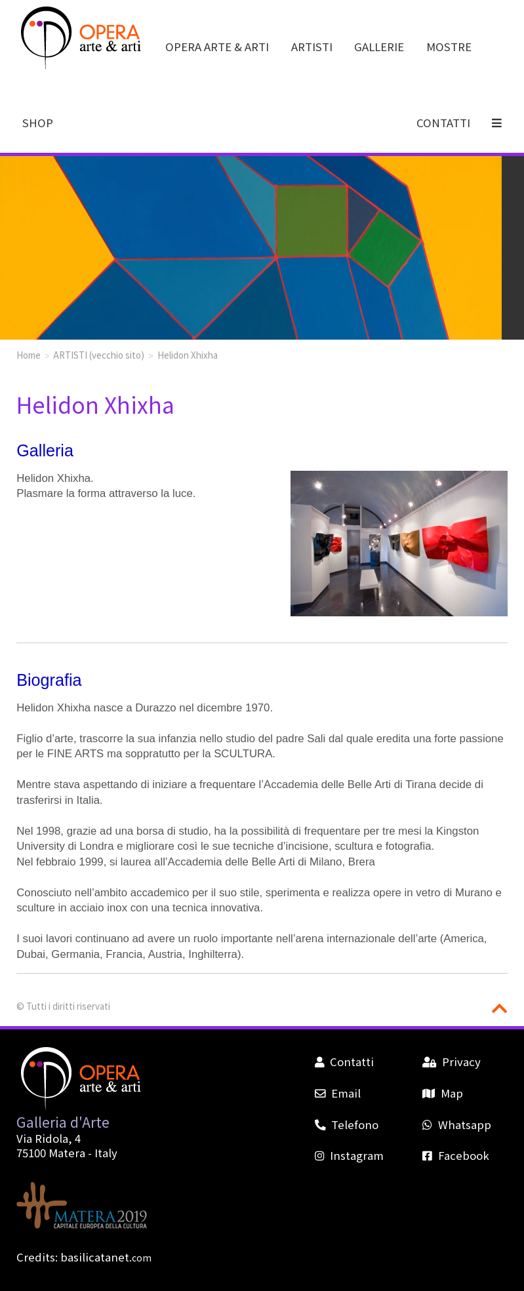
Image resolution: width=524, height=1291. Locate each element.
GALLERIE (379, 46)
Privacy (451, 1061)
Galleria (44, 450)
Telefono (346, 1124)
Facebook (455, 1155)
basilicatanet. (105, 1257)
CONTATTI (443, 122)
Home (28, 354)
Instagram (349, 1155)
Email (338, 1093)
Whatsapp (456, 1124)
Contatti (344, 1061)
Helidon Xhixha (187, 354)
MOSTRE (449, 46)
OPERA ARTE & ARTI (217, 46)
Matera (67, 1153)
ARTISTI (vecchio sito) (98, 354)
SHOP (37, 122)
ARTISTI (312, 46)
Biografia (48, 680)
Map (442, 1093)
